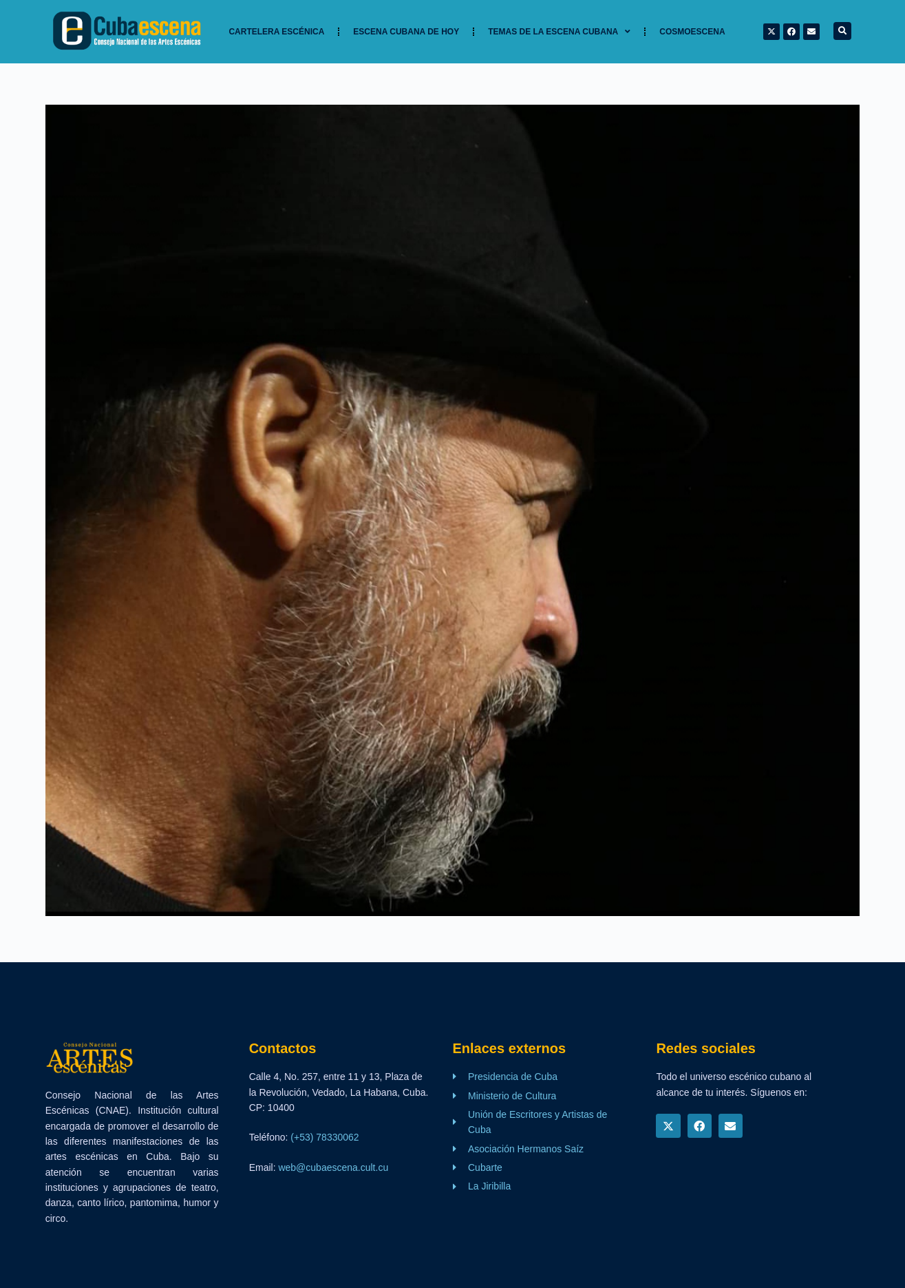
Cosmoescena (692, 32)
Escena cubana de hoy (406, 32)
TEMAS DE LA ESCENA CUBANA (559, 32)
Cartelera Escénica (276, 32)
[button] (842, 31)
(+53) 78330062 (324, 1137)
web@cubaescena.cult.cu (333, 1167)
